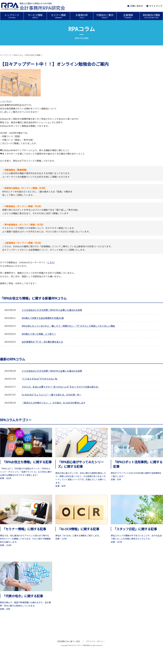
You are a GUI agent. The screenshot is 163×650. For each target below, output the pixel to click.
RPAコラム (18, 55)
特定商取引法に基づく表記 (69, 641)
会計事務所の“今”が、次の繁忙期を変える (42, 341)
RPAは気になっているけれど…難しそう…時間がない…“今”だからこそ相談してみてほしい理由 (68, 325)
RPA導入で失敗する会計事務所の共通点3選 (43, 318)
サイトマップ (155, 5)
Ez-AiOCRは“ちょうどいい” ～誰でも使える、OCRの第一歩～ (52, 394)
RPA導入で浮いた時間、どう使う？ (39, 333)
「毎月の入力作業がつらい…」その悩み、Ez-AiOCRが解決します (53, 402)
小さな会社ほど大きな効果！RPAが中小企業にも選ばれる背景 (52, 310)
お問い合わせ (136, 5)
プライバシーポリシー (95, 641)
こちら (51, 262)
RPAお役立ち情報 (32, 55)
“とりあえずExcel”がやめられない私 (39, 378)
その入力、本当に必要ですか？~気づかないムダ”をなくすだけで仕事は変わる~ (60, 386)
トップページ (5, 55)
